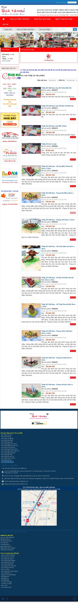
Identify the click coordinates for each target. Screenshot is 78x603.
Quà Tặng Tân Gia (6, 435)
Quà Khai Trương (6, 436)
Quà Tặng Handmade (7, 564)
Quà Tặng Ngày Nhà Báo (8, 452)
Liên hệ (5, 24)
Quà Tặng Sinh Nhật (7, 440)
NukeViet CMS (62, 530)
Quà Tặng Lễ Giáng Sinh (8, 447)
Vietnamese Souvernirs (6, 550)
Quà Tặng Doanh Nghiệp (8, 560)
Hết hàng (73, 213)
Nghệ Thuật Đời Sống (63, 19)
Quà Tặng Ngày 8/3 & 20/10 (9, 444)
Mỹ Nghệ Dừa (5, 576)
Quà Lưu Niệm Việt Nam (19, 19)
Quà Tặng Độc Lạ (6, 573)
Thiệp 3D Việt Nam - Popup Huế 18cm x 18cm (58, 220)
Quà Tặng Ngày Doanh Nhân (9, 449)
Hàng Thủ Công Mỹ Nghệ (8, 574)
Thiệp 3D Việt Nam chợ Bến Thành (54, 126)
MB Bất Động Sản (5, 539)
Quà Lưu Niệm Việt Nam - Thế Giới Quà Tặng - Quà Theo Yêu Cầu (32, 530)
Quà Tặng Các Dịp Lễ (7, 558)
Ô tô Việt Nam (4, 542)
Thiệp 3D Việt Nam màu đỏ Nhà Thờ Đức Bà (57, 106)
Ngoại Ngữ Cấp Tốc (6, 546)
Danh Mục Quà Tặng (42, 19)
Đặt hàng (73, 99)
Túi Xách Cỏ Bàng (6, 582)
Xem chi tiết (6, 61)
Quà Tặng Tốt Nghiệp (7, 438)
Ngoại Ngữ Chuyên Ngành (7, 548)
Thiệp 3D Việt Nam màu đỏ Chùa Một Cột (56, 88)
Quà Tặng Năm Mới (6, 454)
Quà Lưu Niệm (5, 569)
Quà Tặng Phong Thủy (7, 456)
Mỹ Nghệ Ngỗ (5, 580)
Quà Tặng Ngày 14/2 (7, 442)
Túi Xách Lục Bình (6, 583)
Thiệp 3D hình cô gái (49, 144)
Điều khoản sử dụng (20, 532)
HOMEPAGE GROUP (6, 532)
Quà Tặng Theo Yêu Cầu (8, 458)
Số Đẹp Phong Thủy (6, 541)
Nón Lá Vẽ (4, 585)
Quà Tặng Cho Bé (6, 460)
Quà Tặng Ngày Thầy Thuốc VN (10, 451)
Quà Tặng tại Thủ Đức (7, 567)
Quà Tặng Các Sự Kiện (7, 557)
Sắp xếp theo (42, 80)
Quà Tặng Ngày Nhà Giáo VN (9, 445)
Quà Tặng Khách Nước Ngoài (9, 571)
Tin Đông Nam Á (5, 544)
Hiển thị (61, 80)
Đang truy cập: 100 (7, 462)
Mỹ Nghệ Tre (4, 578)
